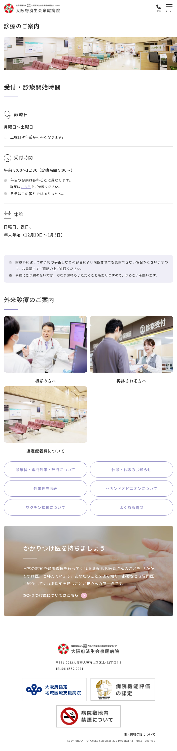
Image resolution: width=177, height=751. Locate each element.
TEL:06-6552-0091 (70, 669)
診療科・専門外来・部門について (45, 470)
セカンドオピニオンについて (131, 489)
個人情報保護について (139, 735)
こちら (26, 186)
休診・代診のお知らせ (131, 470)
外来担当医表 (45, 489)
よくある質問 (131, 508)
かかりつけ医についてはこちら (51, 596)
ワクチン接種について (45, 508)
